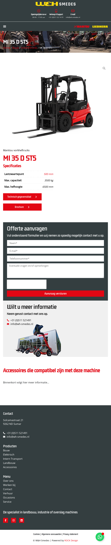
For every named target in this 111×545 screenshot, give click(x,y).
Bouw (15, 47)
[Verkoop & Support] (56, 10)
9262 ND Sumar (12, 424)
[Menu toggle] (4, 26)
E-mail (73, 14)
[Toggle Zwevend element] (100, 537)
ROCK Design (71, 540)
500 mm (48, 174)
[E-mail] (72, 10)
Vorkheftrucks (29, 47)
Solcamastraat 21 (13, 420)
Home (6, 47)
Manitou (8, 150)
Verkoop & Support (56, 14)
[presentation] (26, 284)
